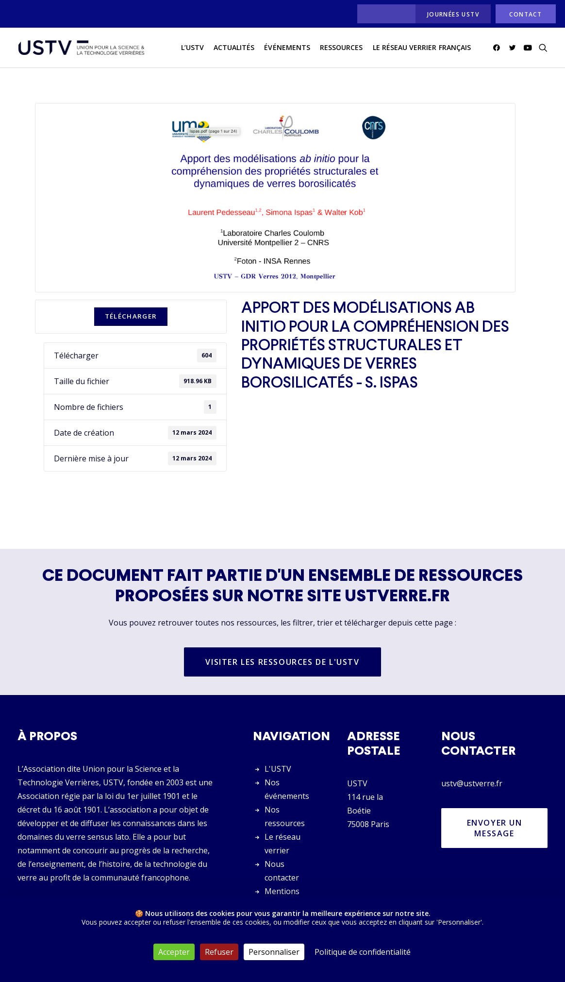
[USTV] (81, 48)
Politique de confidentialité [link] (363, 952)
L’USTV (192, 47)
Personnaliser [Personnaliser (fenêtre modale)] (274, 952)
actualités (234, 47)
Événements (287, 47)
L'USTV (278, 768)
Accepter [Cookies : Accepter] (174, 952)
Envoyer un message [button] (496, 828)
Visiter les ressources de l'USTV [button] (282, 662)
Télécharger (131, 316)
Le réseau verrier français (422, 47)
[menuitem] (383, 14)
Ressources (341, 47)
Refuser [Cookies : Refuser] (219, 952)
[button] (498, 48)
